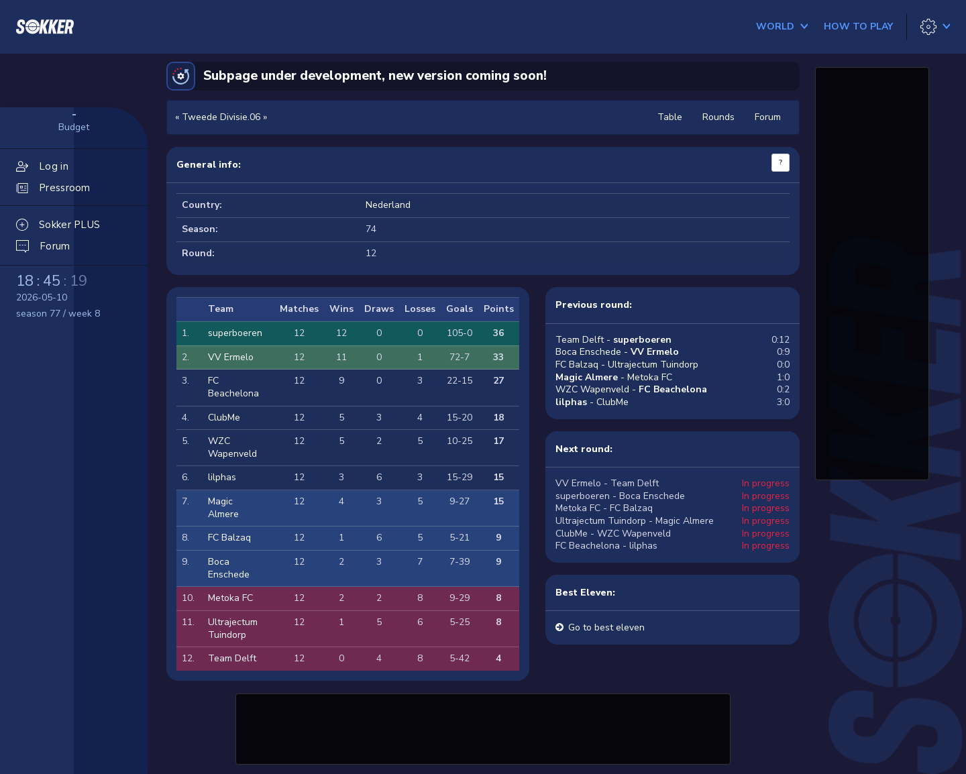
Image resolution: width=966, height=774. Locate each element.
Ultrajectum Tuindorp (233, 628)
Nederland (388, 205)
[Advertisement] (483, 727)
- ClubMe (592, 402)
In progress (766, 483)
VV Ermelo (231, 357)
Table (669, 117)
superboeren (235, 333)
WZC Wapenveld (232, 447)
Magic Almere (223, 507)
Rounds (718, 117)
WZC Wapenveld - (631, 389)
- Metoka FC (613, 377)
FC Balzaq (229, 537)
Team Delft (232, 658)
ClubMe (224, 417)
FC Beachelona (233, 387)
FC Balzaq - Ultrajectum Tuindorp (626, 364)
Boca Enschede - (617, 351)
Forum (768, 117)
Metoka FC (230, 598)
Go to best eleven (606, 627)
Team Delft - (613, 339)
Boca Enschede (229, 568)
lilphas (222, 477)
